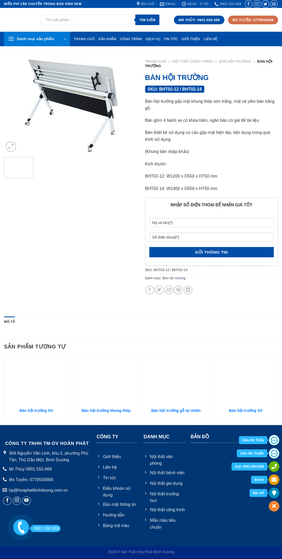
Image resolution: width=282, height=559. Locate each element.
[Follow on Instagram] (257, 4)
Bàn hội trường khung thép (106, 410)
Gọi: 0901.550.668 (249, 466)
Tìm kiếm (147, 20)
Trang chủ (156, 61)
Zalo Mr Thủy (253, 440)
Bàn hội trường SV (36, 410)
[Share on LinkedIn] (188, 290)
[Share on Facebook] (149, 290)
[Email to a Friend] (168, 290)
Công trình (131, 39)
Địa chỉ (258, 493)
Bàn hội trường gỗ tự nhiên (176, 410)
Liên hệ (210, 39)
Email (259, 480)
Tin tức (171, 39)
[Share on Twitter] (159, 290)
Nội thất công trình (193, 61)
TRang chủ (84, 39)
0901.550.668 (44, 528)
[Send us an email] (274, 4)
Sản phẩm (107, 39)
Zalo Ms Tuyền (252, 453)
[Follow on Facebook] (248, 4)
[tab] (9, 321)
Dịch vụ (153, 39)
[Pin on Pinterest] (178, 290)
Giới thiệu (191, 39)
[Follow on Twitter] (265, 4)
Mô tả (9, 322)
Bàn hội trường (235, 61)
